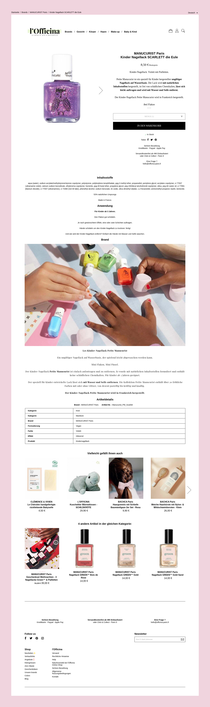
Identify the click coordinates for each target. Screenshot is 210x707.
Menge (148, 116)
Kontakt (55, 677)
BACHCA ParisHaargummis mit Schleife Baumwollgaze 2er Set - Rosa (125, 505)
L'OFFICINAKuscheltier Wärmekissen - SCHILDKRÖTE (83, 505)
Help (54, 659)
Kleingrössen (30, 663)
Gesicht (81, 32)
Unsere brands (31, 672)
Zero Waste (29, 666)
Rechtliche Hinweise (60, 656)
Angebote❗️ (30, 659)
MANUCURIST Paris (149, 53)
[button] (101, 90)
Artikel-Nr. (106, 405)
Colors (27, 676)
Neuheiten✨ (30, 653)
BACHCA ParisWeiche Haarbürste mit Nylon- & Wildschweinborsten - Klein (167, 505)
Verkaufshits (30, 656)
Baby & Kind (130, 32)
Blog (26, 679)
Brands (68, 32)
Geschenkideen (31, 669)
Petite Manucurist (60, 371)
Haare (103, 32)
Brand (76, 405)
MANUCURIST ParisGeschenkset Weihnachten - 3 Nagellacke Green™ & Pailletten (41, 577)
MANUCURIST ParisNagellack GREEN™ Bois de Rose (83, 575)
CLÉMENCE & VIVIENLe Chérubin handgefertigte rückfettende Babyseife (41, 505)
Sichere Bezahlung (60, 668)
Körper (92, 32)
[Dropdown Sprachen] (193, 12)
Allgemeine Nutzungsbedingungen (61, 672)
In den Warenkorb (149, 125)
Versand (55, 653)
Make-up (115, 32)
